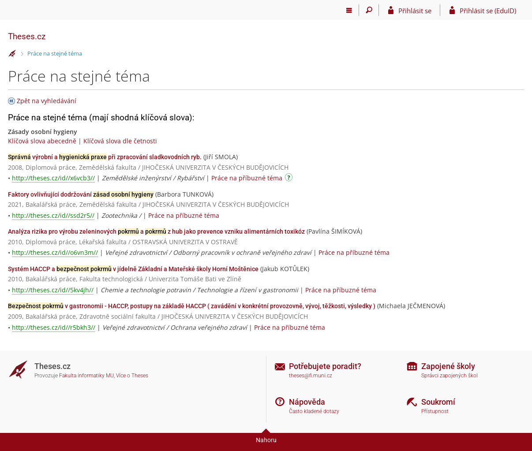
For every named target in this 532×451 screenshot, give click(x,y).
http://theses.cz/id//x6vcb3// (53, 178)
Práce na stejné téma (54, 53)
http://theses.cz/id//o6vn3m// (55, 252)
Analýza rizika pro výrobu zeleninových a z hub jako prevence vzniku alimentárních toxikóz (156, 231)
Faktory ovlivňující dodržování (81, 194)
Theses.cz (26, 36)
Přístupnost (435, 411)
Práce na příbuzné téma (246, 178)
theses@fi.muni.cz (310, 376)
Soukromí (438, 401)
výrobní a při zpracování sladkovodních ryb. (105, 156)
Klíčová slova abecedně (42, 141)
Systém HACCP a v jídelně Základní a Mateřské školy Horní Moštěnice (133, 268)
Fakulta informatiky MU (86, 376)
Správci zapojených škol (449, 376)
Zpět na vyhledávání (46, 101)
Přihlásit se (414, 10)
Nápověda (307, 401)
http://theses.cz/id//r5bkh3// (53, 327)
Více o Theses (132, 376)
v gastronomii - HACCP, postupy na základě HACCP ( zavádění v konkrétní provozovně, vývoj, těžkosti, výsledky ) (191, 305)
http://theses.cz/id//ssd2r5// (53, 215)
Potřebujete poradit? (325, 366)
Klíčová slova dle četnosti (120, 141)
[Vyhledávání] (369, 10)
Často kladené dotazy (314, 411)
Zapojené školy (448, 366)
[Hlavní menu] (349, 10)
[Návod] (290, 179)
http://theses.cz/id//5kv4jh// (53, 290)
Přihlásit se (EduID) (488, 10)
